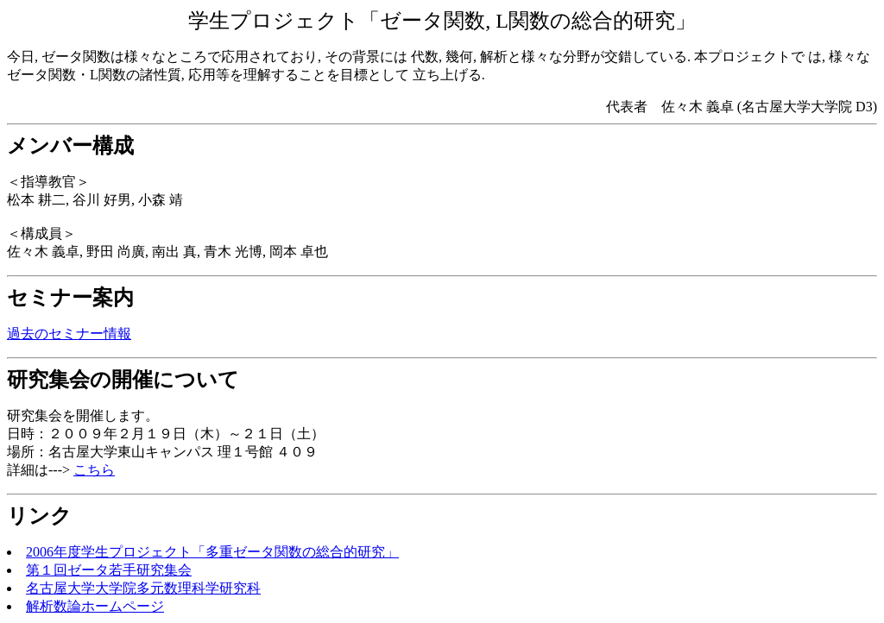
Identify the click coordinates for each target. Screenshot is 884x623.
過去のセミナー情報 (69, 333)
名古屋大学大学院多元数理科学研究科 (143, 588)
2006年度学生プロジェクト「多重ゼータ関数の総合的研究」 (212, 551)
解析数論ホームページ (95, 606)
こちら (94, 470)
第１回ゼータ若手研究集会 (109, 570)
